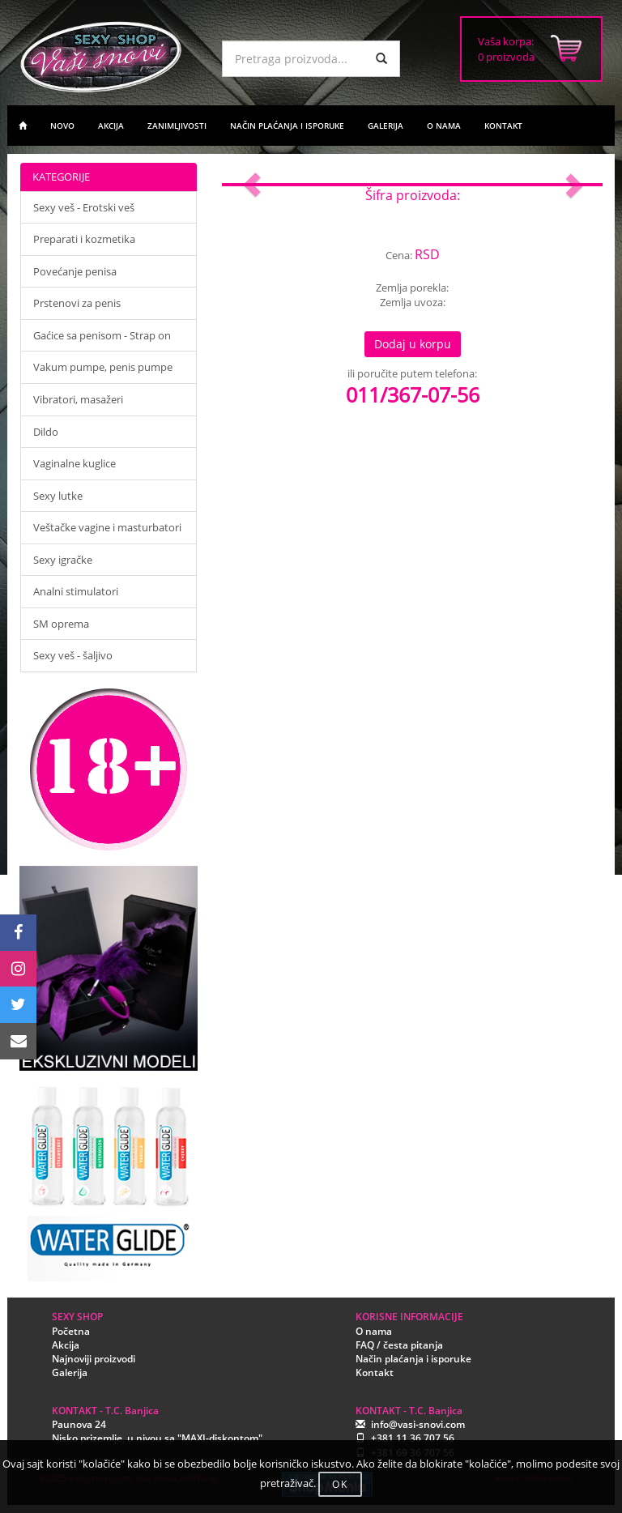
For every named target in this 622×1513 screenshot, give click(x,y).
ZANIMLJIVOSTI (177, 125)
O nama (374, 1331)
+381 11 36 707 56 (412, 1438)
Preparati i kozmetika (84, 239)
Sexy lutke (58, 495)
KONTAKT (503, 125)
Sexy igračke (62, 559)
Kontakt (375, 1372)
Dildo (45, 431)
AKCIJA (111, 125)
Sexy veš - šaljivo (73, 655)
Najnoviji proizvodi (93, 1359)
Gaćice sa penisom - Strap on (102, 335)
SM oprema (61, 623)
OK (340, 1484)
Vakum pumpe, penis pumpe (103, 367)
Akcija (65, 1345)
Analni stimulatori (75, 591)
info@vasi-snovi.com (418, 1424)
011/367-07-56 (412, 394)
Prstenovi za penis (77, 303)
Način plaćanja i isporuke (413, 1359)
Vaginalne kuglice (74, 463)
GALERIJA (385, 125)
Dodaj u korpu (412, 344)
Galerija (69, 1372)
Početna (71, 1331)
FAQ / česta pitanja (399, 1345)
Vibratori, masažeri (78, 399)
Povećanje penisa (75, 271)
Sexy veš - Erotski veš (83, 207)
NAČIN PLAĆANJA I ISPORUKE (287, 125)
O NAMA (444, 125)
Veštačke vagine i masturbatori (107, 527)
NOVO (62, 125)
